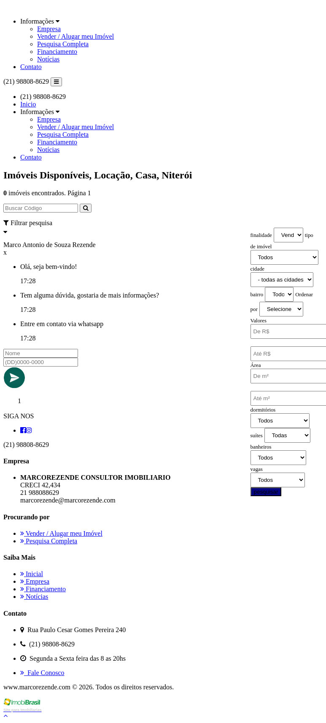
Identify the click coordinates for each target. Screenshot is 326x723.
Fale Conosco (42, 672)
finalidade (261, 235)
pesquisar (266, 492)
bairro (257, 295)
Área (256, 365)
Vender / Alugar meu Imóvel (75, 36)
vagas (257, 469)
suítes (257, 436)
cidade (257, 269)
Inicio (28, 104)
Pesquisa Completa (63, 44)
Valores (259, 321)
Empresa (49, 28)
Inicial (31, 573)
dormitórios (263, 410)
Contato (31, 66)
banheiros (261, 447)
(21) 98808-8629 (26, 81)
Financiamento (57, 51)
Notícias (48, 59)
